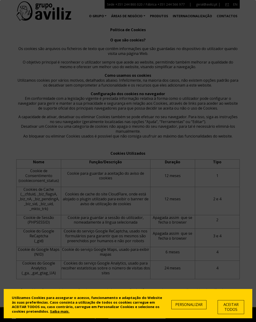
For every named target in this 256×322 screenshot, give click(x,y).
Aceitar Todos (231, 307)
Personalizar (189, 304)
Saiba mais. (60, 311)
